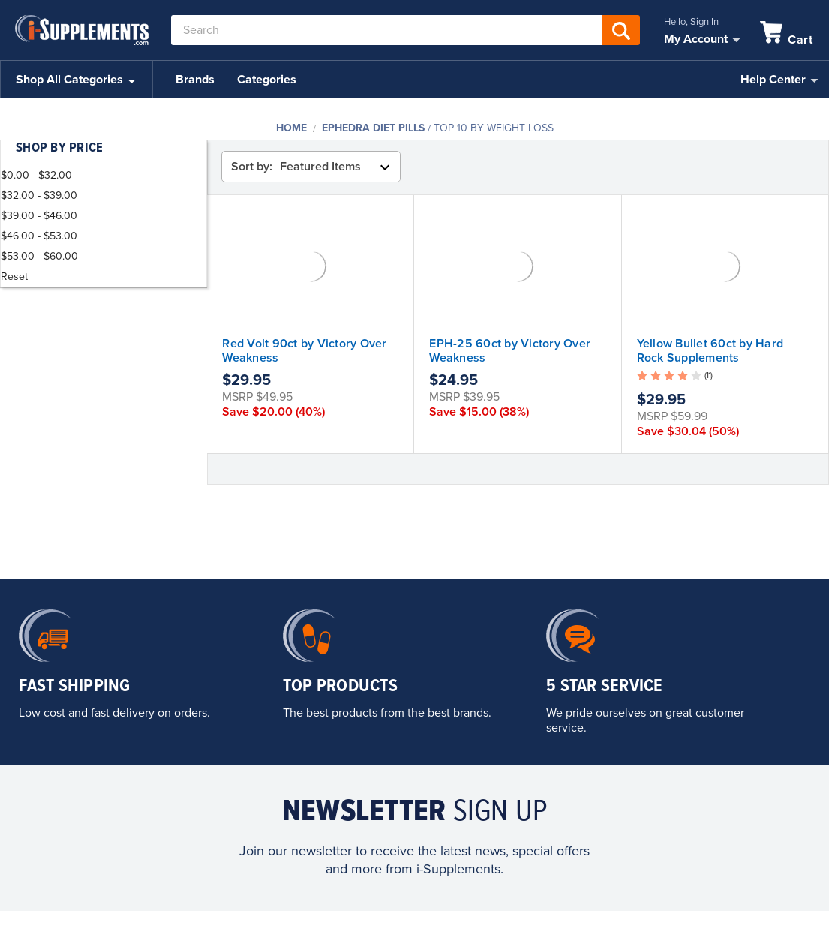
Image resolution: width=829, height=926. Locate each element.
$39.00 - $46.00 (39, 215)
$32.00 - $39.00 (39, 195)
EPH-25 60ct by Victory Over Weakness (509, 350)
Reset (14, 276)
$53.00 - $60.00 (39, 256)
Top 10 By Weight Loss (494, 128)
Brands (195, 79)
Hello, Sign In (691, 22)
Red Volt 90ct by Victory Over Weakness (304, 350)
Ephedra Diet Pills (373, 128)
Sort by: (251, 166)
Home (291, 128)
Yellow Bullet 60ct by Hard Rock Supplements (710, 350)
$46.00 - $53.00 (39, 236)
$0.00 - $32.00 (36, 175)
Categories (266, 79)
